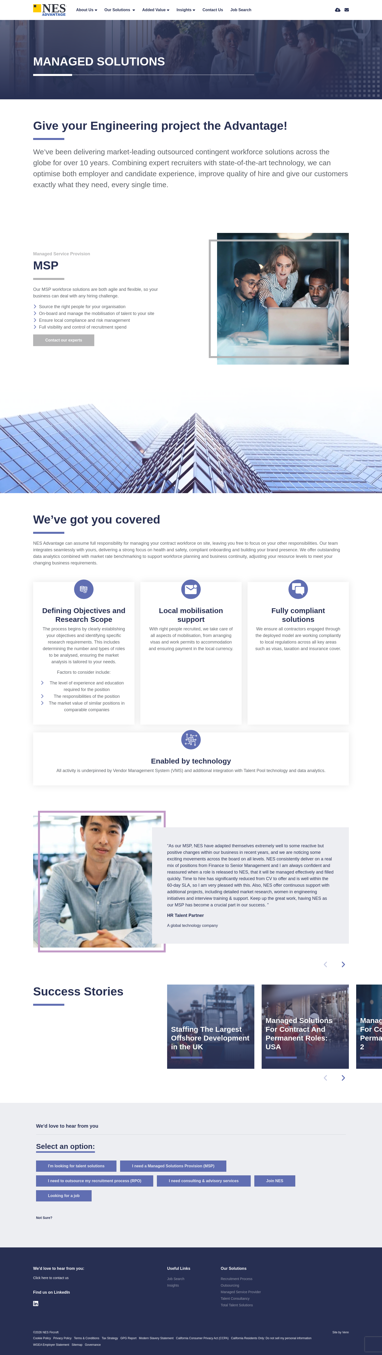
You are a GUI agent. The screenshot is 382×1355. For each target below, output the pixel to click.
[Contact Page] (346, 10)
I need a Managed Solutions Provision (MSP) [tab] (173, 1166)
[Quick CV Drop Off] (338, 10)
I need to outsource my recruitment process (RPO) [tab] (94, 1181)
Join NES (274, 1181)
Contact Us (212, 10)
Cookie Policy (42, 1338)
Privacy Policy (62, 1338)
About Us (84, 10)
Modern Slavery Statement (156, 1338)
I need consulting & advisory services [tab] (204, 1181)
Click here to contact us (51, 1278)
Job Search (240, 10)
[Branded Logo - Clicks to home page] (50, 10)
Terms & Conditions (86, 1338)
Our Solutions (118, 10)
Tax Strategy (110, 1338)
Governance (93, 1344)
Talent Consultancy (235, 1298)
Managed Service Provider (241, 1292)
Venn (345, 1332)
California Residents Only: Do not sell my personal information (271, 1338)
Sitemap (77, 1344)
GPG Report (128, 1338)
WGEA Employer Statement (51, 1344)
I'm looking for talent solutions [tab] (76, 1166)
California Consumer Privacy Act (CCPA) (202, 1338)
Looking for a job (64, 1196)
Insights (184, 10)
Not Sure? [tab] (44, 1218)
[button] (343, 964)
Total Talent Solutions (237, 1305)
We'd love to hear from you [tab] (67, 1126)
